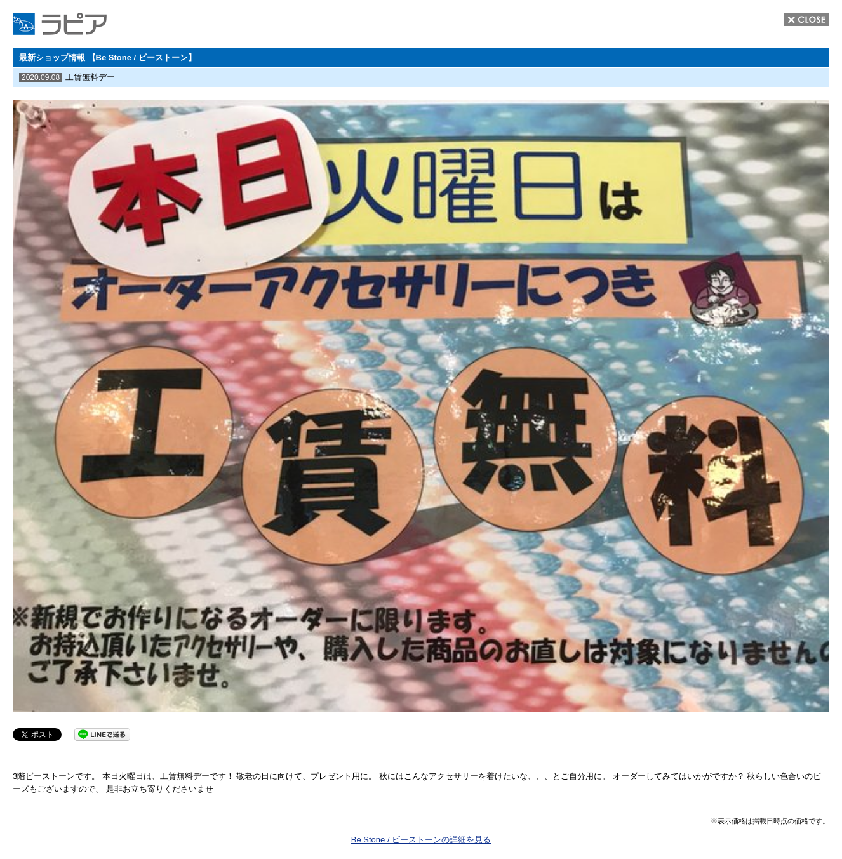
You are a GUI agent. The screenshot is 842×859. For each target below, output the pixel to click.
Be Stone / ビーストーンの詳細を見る (421, 839)
